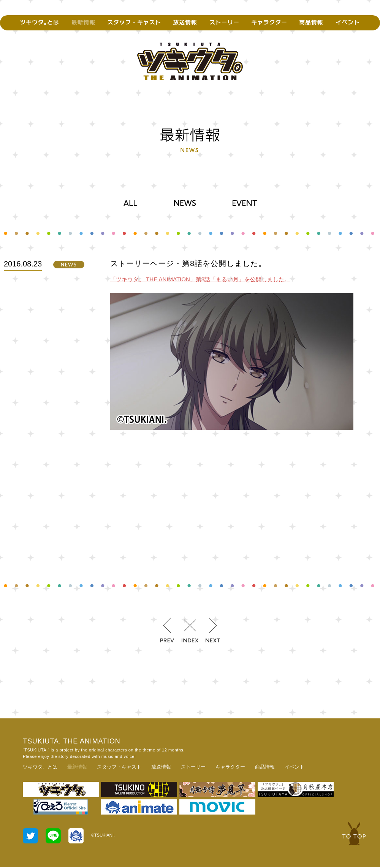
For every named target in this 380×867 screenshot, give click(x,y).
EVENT (244, 203)
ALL (130, 203)
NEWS (185, 203)
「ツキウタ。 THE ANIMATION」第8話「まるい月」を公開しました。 (200, 279)
